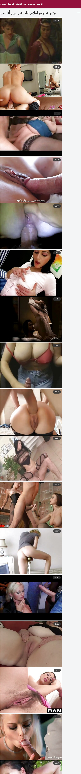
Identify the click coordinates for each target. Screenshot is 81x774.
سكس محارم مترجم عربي (69, 770)
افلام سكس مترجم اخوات (41, 770)
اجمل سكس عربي (51, 772)
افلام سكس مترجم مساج (14, 770)
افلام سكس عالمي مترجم (26, 772)
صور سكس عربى (72, 772)
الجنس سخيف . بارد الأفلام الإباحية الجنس (22, 4)
